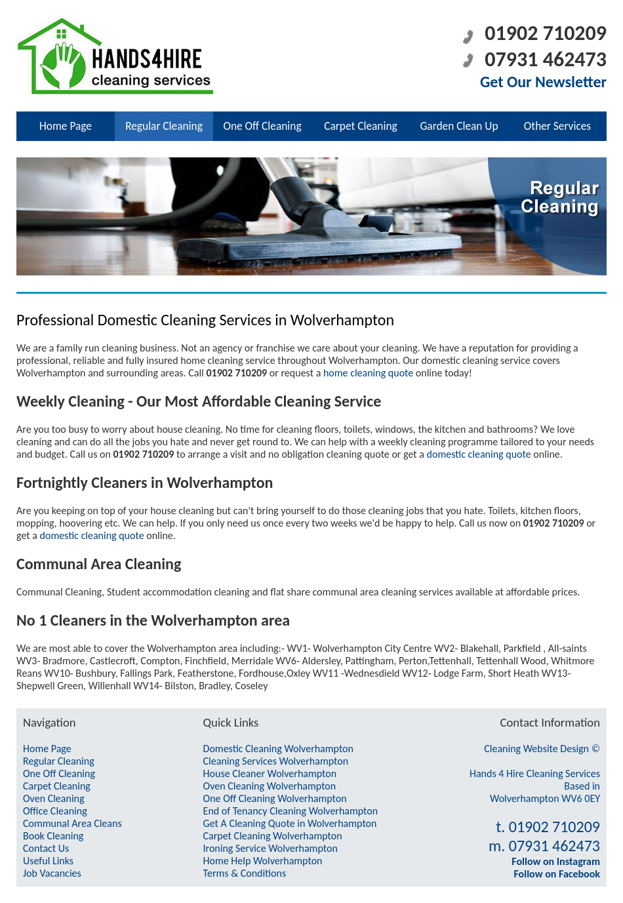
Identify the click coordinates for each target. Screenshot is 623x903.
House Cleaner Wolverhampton (270, 773)
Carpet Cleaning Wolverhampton (272, 836)
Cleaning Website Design (536, 748)
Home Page (65, 126)
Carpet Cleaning (360, 126)
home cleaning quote (368, 373)
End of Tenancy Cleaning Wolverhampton (290, 811)
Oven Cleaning (54, 798)
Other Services (557, 126)
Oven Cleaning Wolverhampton (269, 786)
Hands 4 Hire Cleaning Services (535, 773)
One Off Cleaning (262, 126)
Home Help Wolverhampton (263, 860)
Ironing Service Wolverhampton (270, 848)
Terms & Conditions (245, 873)
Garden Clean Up (459, 126)
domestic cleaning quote (479, 454)
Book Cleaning (53, 836)
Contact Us (46, 848)
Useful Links (48, 860)
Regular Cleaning (164, 126)
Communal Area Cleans (72, 823)
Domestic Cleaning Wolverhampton (278, 748)
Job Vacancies (52, 873)
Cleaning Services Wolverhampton (276, 761)
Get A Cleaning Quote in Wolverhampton (290, 823)
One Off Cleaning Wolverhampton (275, 798)
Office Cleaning (55, 811)
